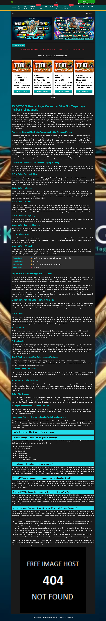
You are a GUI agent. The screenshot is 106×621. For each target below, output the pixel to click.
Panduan (90, 6)
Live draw (25, 7)
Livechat (58, 2)
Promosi (73, 6)
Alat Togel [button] (48, 6)
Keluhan (81, 6)
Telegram (50, 2)
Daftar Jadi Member (38, 2)
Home (19, 7)
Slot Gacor (40, 7)
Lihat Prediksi (22, 91)
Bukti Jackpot (65, 7)
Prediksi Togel (32, 7)
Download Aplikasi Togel (20, 2)
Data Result (57, 7)
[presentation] (52, 97)
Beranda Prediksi (18, 45)
